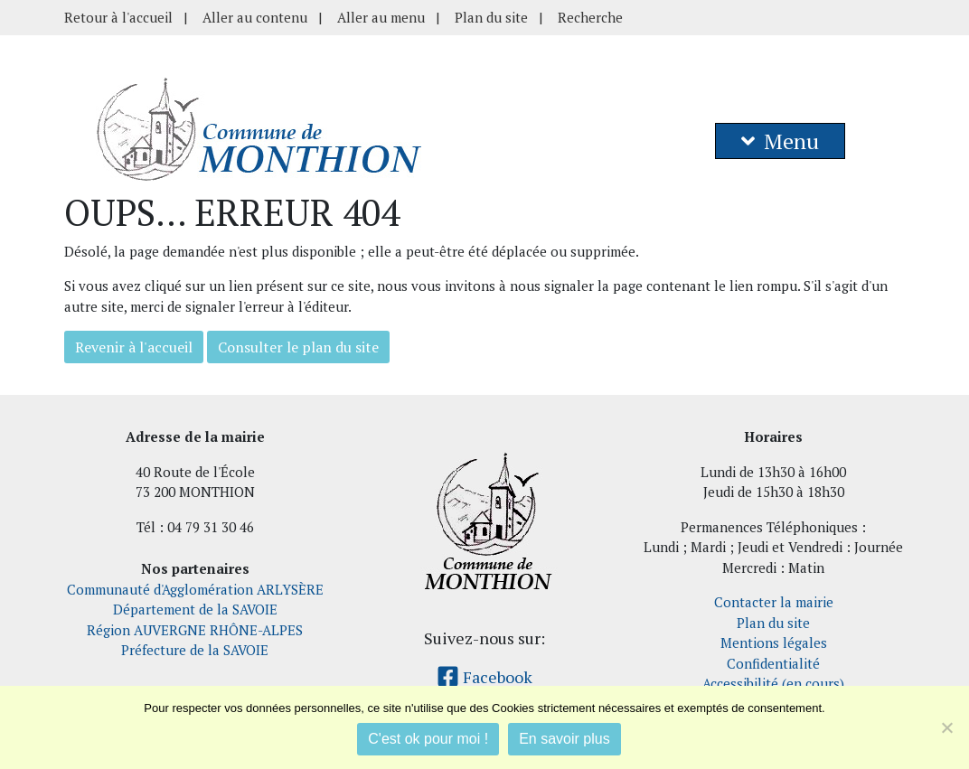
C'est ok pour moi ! (428, 738)
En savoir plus (564, 738)
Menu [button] (780, 141)
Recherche (590, 17)
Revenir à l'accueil (134, 347)
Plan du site (491, 17)
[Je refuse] (946, 727)
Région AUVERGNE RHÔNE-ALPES (195, 630)
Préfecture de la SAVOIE (194, 650)
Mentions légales (773, 642)
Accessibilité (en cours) (773, 683)
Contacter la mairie (773, 602)
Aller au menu (381, 17)
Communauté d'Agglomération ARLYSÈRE (195, 589)
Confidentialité (773, 663)
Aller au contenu (254, 17)
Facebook (484, 677)
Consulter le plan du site (298, 347)
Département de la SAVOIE (195, 609)
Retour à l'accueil (118, 17)
